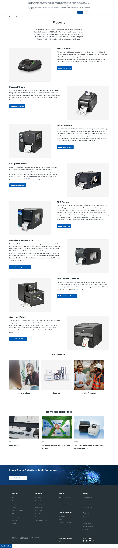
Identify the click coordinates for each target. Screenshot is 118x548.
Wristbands (38, 517)
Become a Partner (87, 497)
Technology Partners (88, 507)
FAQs (60, 519)
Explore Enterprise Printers (18, 185)
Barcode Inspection (17, 517)
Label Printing (14, 446)
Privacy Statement (88, 526)
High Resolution (39, 504)
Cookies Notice (87, 530)
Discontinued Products (65, 522)
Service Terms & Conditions (66, 504)
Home (11, 17)
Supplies (14, 523)
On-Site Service (63, 501)
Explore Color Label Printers (18, 339)
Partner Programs (87, 504)
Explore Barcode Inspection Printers (20, 267)
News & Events (87, 523)
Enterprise (15, 507)
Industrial (14, 504)
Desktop (14, 501)
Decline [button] (86, 12)
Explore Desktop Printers (17, 106)
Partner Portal (86, 501)
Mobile (14, 497)
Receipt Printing (39, 510)
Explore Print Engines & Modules (66, 295)
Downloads (62, 516)
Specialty (14, 520)
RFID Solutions (39, 497)
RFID (13, 513)
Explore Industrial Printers (65, 147)
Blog (84, 520)
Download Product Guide (18, 478)
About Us (85, 517)
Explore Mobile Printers (64, 68)
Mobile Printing (39, 513)
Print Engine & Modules (18, 510)
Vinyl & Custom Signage (41, 520)
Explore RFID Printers (64, 226)
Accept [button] (80, 12)
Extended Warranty (64, 497)
